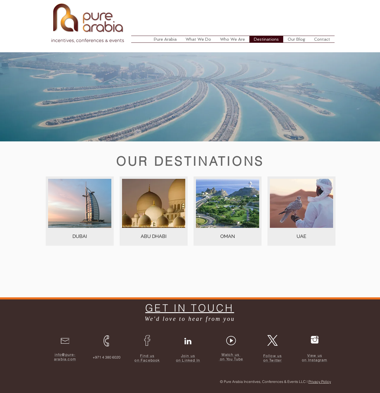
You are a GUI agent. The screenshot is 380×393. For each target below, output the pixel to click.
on (304, 360)
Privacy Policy (319, 381)
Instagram (317, 360)
